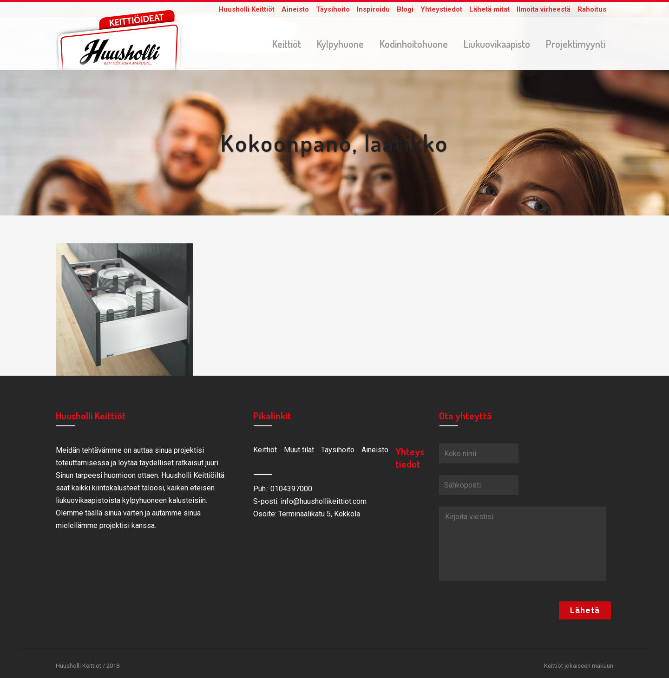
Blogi (405, 9)
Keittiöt (265, 451)
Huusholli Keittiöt (246, 9)
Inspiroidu (373, 9)
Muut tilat (299, 451)
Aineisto (295, 9)
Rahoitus (591, 9)
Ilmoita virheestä (544, 9)
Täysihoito (333, 9)
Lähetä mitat (489, 9)
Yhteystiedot (441, 9)
